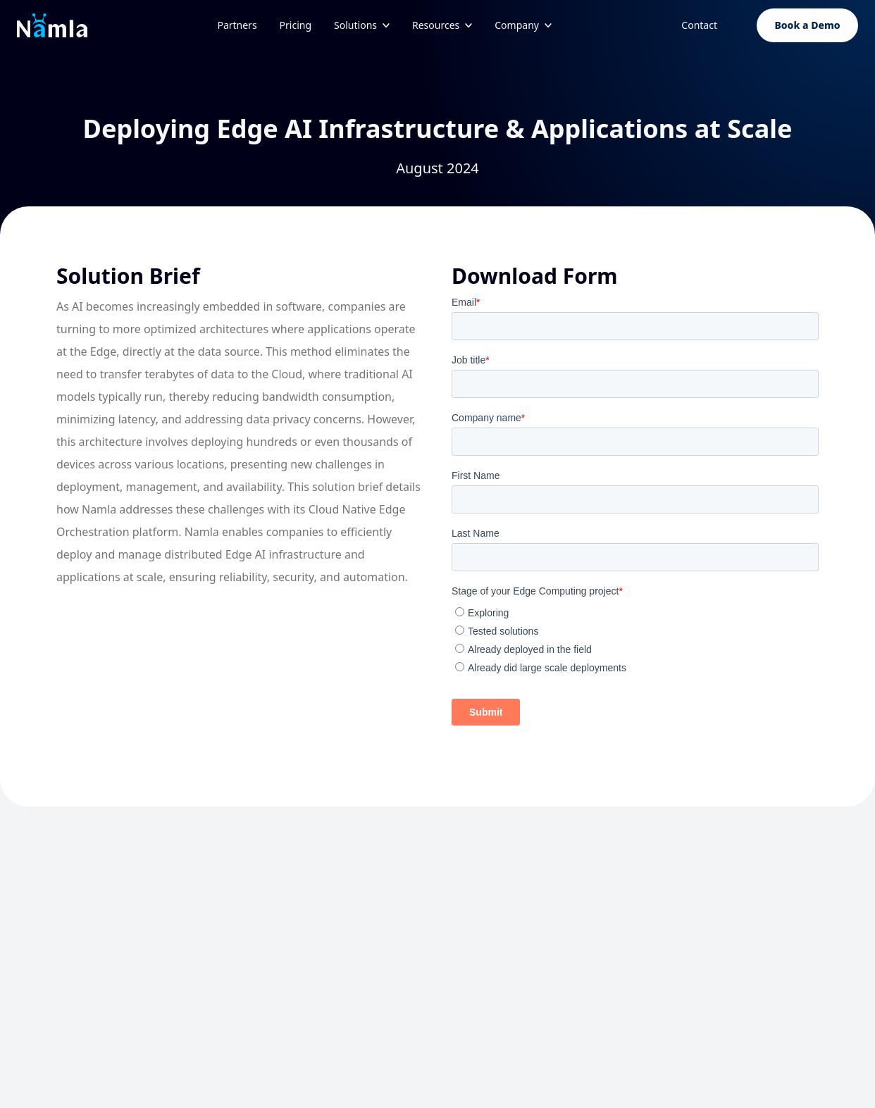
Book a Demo (807, 25)
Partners (236, 25)
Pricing (295, 25)
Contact (699, 25)
